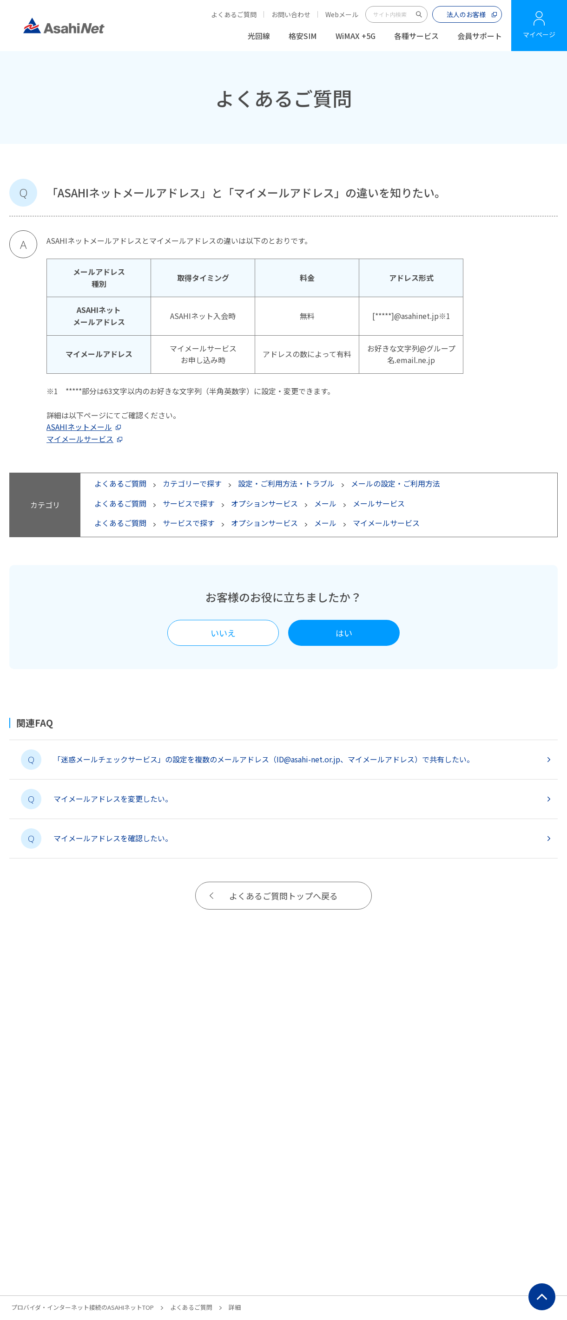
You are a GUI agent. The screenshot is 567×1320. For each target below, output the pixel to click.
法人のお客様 (466, 14)
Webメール (341, 14)
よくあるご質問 (234, 14)
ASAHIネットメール (79, 426)
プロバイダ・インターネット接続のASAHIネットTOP (82, 1307)
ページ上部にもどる (542, 1297)
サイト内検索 (419, 14)
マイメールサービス (79, 438)
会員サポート (479, 35)
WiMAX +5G (356, 35)
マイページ (539, 34)
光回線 (259, 35)
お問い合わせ (290, 14)
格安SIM (303, 35)
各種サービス (416, 35)
